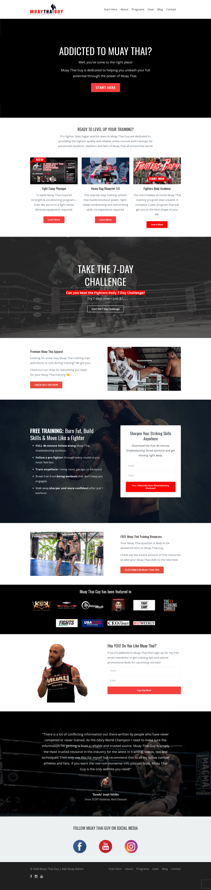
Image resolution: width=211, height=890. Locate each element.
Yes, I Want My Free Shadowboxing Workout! (150, 487)
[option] (105, 764)
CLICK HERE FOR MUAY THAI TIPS (142, 569)
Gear (151, 9)
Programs (138, 9)
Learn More (54, 219)
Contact (171, 9)
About (124, 9)
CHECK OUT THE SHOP (46, 384)
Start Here (110, 9)
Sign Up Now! (144, 690)
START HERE (105, 87)
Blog (160, 9)
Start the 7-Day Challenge (106, 308)
